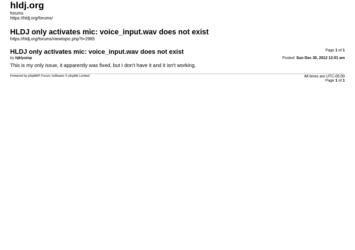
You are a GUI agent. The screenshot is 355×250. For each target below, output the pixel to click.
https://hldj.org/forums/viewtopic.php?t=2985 (52, 38)
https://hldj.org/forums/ (31, 18)
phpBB (33, 75)
